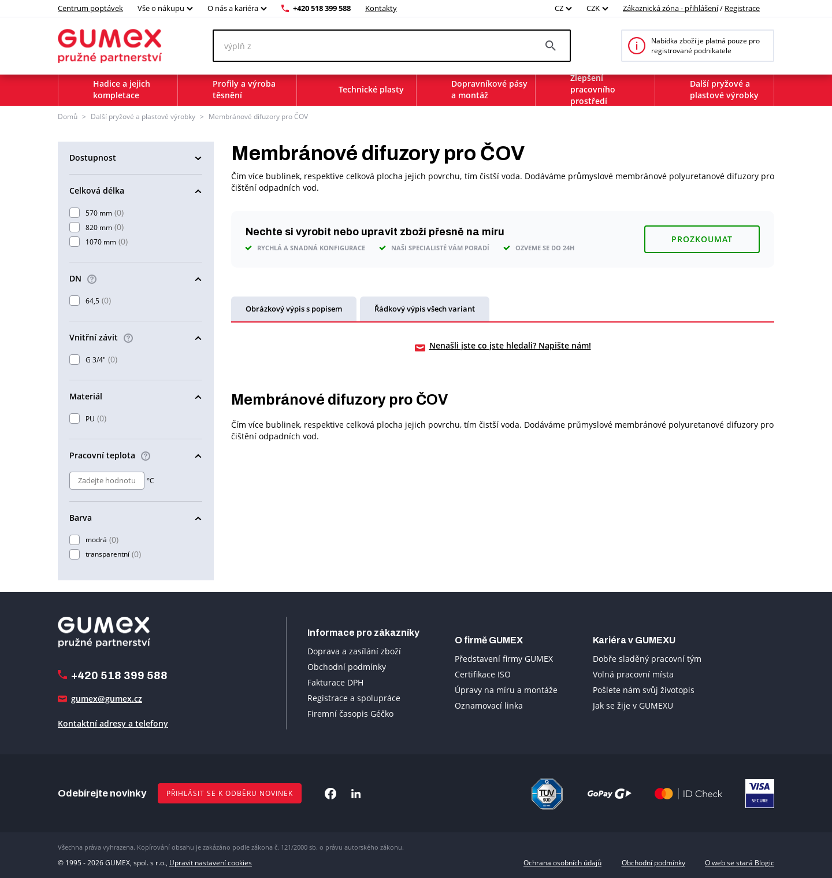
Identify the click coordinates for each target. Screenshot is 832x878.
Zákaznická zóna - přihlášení (670, 8)
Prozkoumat (702, 239)
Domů (67, 116)
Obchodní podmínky (346, 666)
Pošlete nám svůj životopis (643, 689)
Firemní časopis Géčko (350, 713)
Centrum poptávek (90, 8)
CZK (593, 8)
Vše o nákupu (161, 8)
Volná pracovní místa (633, 674)
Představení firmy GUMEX (504, 658)
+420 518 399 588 (322, 8)
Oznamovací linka (489, 705)
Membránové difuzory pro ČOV (258, 116)
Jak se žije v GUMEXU (633, 705)
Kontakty (381, 8)
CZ (559, 8)
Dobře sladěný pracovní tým (647, 658)
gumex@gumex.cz (106, 698)
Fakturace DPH (335, 682)
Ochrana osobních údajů (562, 863)
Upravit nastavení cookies (210, 863)
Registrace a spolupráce (353, 697)
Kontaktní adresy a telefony (113, 723)
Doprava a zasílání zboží (354, 651)
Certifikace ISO (483, 674)
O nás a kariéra (232, 8)
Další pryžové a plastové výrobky (143, 116)
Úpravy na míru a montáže (506, 689)
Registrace (742, 8)
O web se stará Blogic (739, 863)
